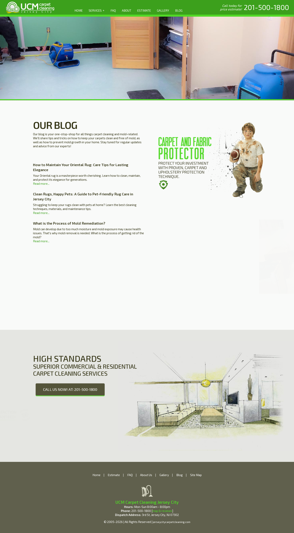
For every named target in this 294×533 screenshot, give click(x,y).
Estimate (114, 475)
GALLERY (163, 10)
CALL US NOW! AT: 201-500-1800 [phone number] (70, 389)
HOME (78, 10)
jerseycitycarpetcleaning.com (171, 522)
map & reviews (162, 511)
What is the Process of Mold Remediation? (69, 223)
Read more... (41, 183)
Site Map (196, 475)
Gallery (164, 475)
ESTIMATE (144, 10)
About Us (146, 475)
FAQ (113, 10)
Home (96, 475)
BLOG (179, 10)
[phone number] (266, 7)
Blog (179, 475)
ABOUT (126, 10)
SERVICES (96, 10)
